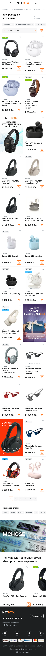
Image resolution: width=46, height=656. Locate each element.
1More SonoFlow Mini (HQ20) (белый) (11, 332)
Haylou (20, 512)
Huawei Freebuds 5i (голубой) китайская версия (11, 103)
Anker (13, 512)
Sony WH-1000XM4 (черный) (10, 219)
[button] (10, 288)
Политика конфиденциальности (23, 649)
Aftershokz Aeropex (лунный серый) (33, 409)
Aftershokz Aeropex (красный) (10, 409)
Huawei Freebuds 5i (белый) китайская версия (33, 64)
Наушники (37, 9)
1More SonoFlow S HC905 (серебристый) (10, 370)
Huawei (29, 512)
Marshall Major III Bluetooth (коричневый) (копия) (32, 104)
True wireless (8, 24)
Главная (5, 9)
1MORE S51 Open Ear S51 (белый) (34, 295)
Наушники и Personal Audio (21, 9)
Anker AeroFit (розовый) (31, 484)
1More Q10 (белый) (10, 256)
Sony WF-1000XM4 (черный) (33, 144)
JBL (36, 512)
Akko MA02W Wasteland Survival (10, 485)
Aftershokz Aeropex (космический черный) (33, 371)
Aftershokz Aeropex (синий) (33, 447)
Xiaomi (5, 512)
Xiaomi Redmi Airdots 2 (24, 24)
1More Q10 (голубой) (34, 256)
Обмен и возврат (23, 652)
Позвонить (37, 616)
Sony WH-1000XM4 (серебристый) (33, 182)
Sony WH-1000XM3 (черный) (10, 182)
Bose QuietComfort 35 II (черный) (10, 63)
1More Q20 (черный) (11, 294)
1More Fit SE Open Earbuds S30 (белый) (34, 219)
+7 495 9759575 (12, 618)
